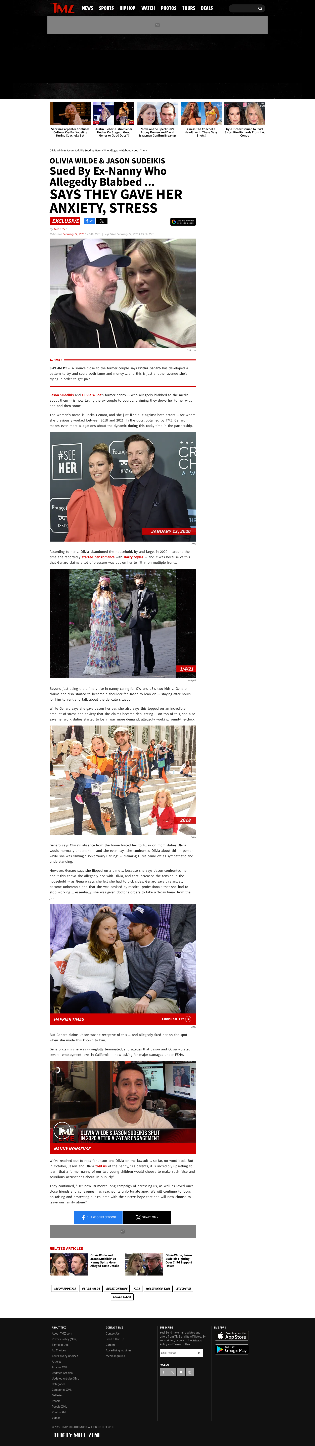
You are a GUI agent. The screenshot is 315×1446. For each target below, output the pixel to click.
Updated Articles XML (65, 1378)
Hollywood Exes (158, 1288)
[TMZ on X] (59, 58)
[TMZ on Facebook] (53, 58)
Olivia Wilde (91, 1288)
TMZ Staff (60, 229)
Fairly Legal (122, 1297)
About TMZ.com (62, 1333)
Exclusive (183, 1288)
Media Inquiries (115, 1356)
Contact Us (113, 1333)
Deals (249, 91)
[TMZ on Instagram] (73, 57)
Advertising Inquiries (118, 1350)
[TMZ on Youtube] (66, 58)
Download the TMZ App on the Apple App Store (232, 1336)
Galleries (57, 1395)
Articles (56, 1361)
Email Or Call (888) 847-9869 (96, 75)
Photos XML (59, 1412)
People (56, 1401)
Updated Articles (62, 1373)
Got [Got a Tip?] (62, 75)
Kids (136, 1288)
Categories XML (62, 1389)
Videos (56, 1417)
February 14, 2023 (73, 234)
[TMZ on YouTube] (181, 1372)
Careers (111, 1344)
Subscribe (199, 1353)
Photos (188, 91)
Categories (58, 1384)
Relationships (116, 1288)
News (59, 91)
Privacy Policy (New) (64, 1339)
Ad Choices (59, 1350)
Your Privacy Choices (65, 1356)
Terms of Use (60, 1344)
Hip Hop (123, 91)
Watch (156, 91)
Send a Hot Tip (115, 1339)
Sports (89, 91)
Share (98, 1217)
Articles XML (60, 1367)
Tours (219, 91)
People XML (59, 1406)
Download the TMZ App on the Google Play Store (232, 1349)
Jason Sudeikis (64, 1288)
